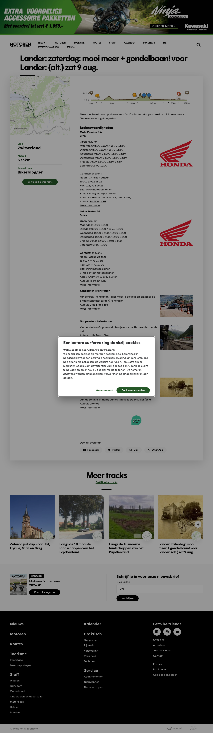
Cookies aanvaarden (133, 390)
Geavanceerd (104, 390)
